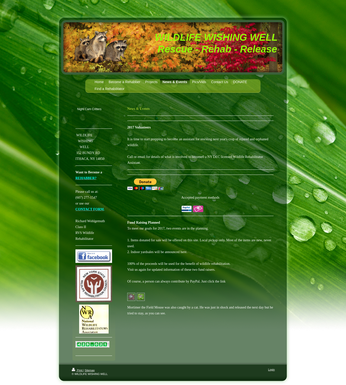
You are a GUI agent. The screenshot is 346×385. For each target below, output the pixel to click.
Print (77, 370)
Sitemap (90, 370)
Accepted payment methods (200, 197)
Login (271, 369)
